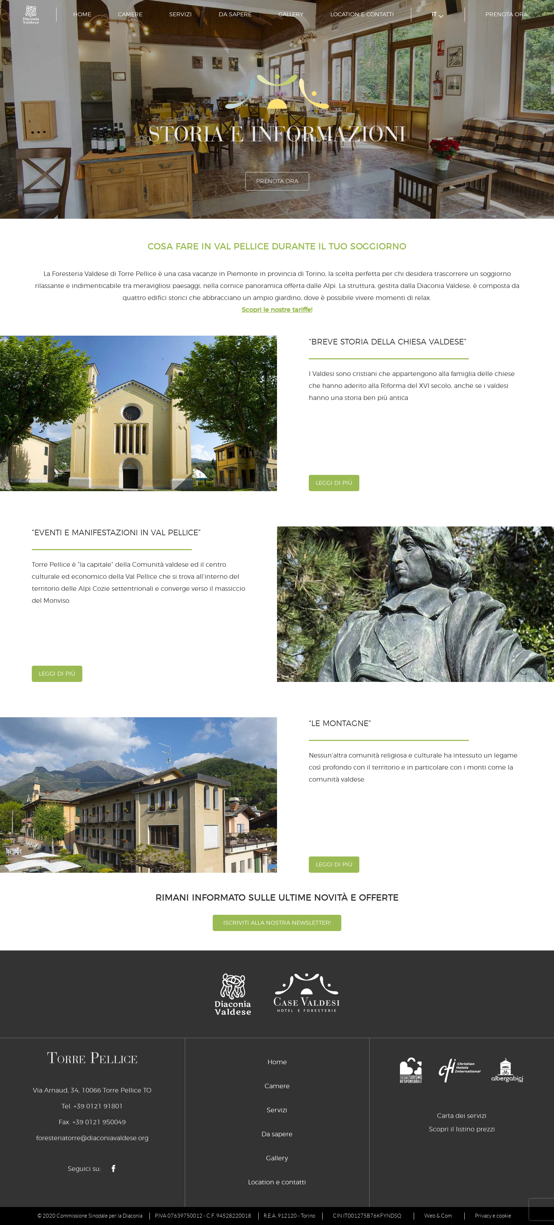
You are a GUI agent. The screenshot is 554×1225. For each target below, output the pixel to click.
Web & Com (438, 1216)
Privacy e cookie (493, 1216)
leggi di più (334, 483)
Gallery (290, 14)
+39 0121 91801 (98, 1106)
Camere (130, 14)
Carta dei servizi (462, 1116)
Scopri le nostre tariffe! (277, 310)
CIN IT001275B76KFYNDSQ (367, 1216)
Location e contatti (362, 14)
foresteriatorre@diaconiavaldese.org (92, 1138)
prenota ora (506, 14)
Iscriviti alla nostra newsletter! (277, 923)
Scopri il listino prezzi (462, 1129)
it (437, 14)
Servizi (180, 14)
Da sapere (235, 14)
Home (82, 14)
